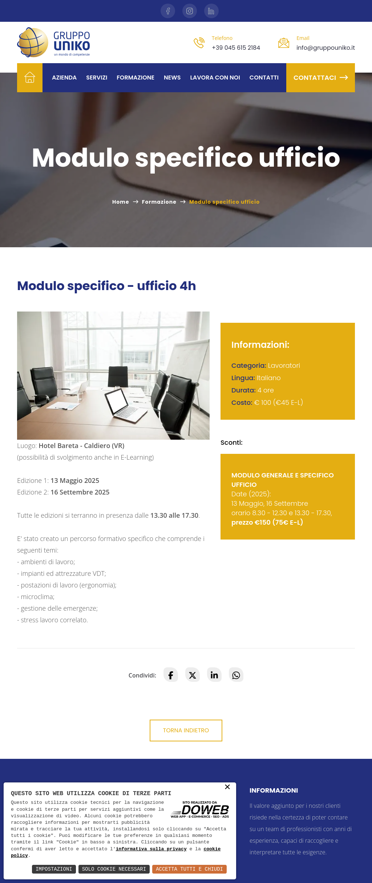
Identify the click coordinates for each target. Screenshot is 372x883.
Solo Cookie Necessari (114, 869)
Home (120, 202)
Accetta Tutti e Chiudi (189, 869)
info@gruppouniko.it (325, 48)
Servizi (96, 77)
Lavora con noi (215, 77)
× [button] (227, 787)
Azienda (64, 77)
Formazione (135, 77)
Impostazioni (54, 869)
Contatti (264, 77)
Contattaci (321, 77)
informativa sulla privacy (151, 849)
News (172, 77)
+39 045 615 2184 (236, 48)
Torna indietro (186, 730)
